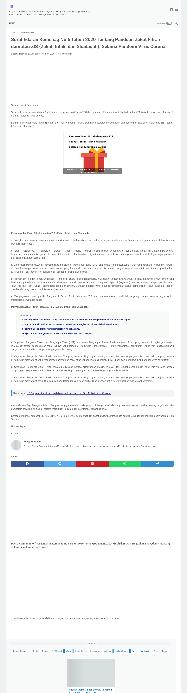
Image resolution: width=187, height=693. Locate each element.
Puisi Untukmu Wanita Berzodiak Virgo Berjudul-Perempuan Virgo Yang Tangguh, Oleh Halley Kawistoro (154, 261)
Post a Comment (64, 58)
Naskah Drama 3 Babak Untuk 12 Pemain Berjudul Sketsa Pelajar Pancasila (151, 92)
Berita (156, 37)
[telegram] (110, 507)
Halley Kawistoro (100, 688)
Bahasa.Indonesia (142, 37)
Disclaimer (71, 682)
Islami (150, 42)
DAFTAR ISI (115, 682)
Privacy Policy (101, 682)
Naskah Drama (165, 47)
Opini (136, 53)
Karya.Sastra (163, 42)
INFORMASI (139, 42)
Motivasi (151, 47)
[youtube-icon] (174, 7)
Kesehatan (138, 47)
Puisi (157, 53)
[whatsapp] (88, 507)
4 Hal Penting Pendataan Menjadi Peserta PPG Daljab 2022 (51, 353)
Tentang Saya (85, 682)
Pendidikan (147, 53)
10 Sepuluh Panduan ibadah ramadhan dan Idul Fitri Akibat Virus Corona (69, 431)
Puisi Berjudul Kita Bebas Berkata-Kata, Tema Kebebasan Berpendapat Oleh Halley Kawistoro (153, 219)
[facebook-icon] (169, 7)
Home (14, 18)
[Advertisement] (66, 83)
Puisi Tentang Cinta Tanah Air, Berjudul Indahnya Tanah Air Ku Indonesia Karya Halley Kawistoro (152, 177)
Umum (166, 53)
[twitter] (44, 507)
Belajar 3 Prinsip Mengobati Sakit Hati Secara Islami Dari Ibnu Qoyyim (56, 358)
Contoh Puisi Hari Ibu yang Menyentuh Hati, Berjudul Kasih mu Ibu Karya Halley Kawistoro (152, 198)
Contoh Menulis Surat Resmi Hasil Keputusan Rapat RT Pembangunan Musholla (153, 113)
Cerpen (165, 37)
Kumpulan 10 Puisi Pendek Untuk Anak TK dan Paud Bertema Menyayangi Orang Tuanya (151, 240)
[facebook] (22, 507)
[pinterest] (66, 507)
